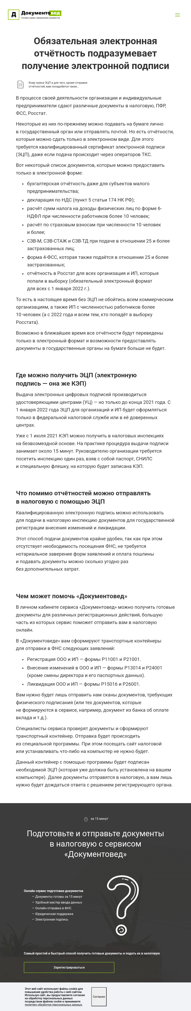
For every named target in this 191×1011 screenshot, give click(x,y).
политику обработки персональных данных (53, 1004)
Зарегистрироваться (69, 967)
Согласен (99, 996)
